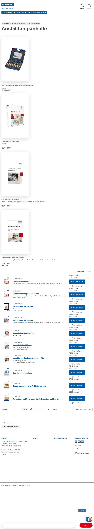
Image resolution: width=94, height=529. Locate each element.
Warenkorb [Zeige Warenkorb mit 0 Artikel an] (90, 6)
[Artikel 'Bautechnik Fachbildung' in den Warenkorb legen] (77, 363)
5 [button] (42, 439)
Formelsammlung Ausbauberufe (12, 257)
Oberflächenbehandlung (22, 396)
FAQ (34, 508)
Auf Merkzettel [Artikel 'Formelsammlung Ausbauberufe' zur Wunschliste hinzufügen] (77, 304)
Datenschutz (37, 486)
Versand (35, 474)
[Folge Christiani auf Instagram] (19, 520)
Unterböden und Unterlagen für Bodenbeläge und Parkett (36, 428)
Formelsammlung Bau (22, 283)
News (35, 472)
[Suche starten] (4, 525)
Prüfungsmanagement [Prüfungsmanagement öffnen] (61, 477)
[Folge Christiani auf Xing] (15, 520)
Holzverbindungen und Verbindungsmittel (30, 412)
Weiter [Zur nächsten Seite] (55, 439)
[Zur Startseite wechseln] (7, 4)
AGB (34, 477)
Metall (35, 12)
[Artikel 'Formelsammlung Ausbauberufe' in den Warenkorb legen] (77, 299)
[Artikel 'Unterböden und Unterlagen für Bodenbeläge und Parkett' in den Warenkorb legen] (77, 427)
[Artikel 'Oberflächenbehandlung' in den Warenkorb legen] (77, 395)
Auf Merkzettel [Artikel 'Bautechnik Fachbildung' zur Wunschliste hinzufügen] (77, 367)
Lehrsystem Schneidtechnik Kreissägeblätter (17, 85)
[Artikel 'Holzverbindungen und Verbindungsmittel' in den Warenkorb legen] (77, 411)
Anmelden (82, 6)
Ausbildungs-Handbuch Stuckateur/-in (28, 378)
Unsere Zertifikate (82, 483)
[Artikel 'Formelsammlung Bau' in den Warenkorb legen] (77, 283)
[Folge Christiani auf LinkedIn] (6, 520)
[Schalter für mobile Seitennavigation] (86, 525)
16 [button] (48, 439)
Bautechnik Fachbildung (22, 362)
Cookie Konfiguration (39, 494)
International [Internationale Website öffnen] (58, 484)
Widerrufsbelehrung (39, 479)
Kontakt (35, 503)
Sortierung (79, 271)
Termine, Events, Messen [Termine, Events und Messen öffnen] (62, 479)
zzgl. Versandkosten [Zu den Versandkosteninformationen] (79, 476)
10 (90, 439)
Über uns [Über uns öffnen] (57, 486)
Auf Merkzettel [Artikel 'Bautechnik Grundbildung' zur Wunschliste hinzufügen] (77, 352)
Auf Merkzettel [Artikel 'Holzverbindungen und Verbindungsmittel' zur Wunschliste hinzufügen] (77, 415)
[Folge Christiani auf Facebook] (2, 520)
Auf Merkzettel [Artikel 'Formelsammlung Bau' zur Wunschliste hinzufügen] (77, 288)
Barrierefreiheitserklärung (41, 501)
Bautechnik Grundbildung (10, 141)
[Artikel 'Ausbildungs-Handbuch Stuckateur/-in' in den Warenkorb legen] (77, 379)
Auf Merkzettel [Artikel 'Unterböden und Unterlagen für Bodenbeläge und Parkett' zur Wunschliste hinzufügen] (77, 431)
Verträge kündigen (39, 491)
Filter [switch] (88, 271)
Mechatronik (42, 12)
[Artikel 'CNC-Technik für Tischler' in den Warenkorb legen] (77, 315)
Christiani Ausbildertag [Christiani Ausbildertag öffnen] (61, 482)
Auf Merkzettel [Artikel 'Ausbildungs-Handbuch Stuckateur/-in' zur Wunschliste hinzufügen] (77, 383)
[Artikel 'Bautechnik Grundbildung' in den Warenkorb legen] (77, 347)
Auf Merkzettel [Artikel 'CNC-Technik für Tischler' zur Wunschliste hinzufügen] (77, 320)
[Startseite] (5, 23)
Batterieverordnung (39, 496)
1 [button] (31, 439)
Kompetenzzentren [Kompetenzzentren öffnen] (60, 474)
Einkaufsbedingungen (40, 499)
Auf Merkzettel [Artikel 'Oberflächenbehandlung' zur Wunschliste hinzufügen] (77, 399)
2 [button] (34, 439)
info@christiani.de (12, 484)
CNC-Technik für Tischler (10, 199)
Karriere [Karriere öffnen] (56, 472)
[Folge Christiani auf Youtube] (10, 520)
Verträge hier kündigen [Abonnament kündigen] (11, 456)
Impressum (36, 489)
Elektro (29, 12)
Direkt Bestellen (38, 506)
